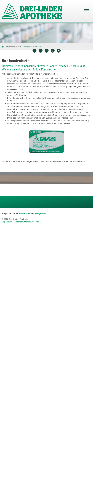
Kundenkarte (37, 47)
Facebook (23, 213)
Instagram (39, 213)
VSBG (38, 221)
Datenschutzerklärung (24, 221)
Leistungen (26, 47)
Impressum (7, 221)
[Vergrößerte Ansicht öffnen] (46, 141)
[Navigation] (86, 11)
